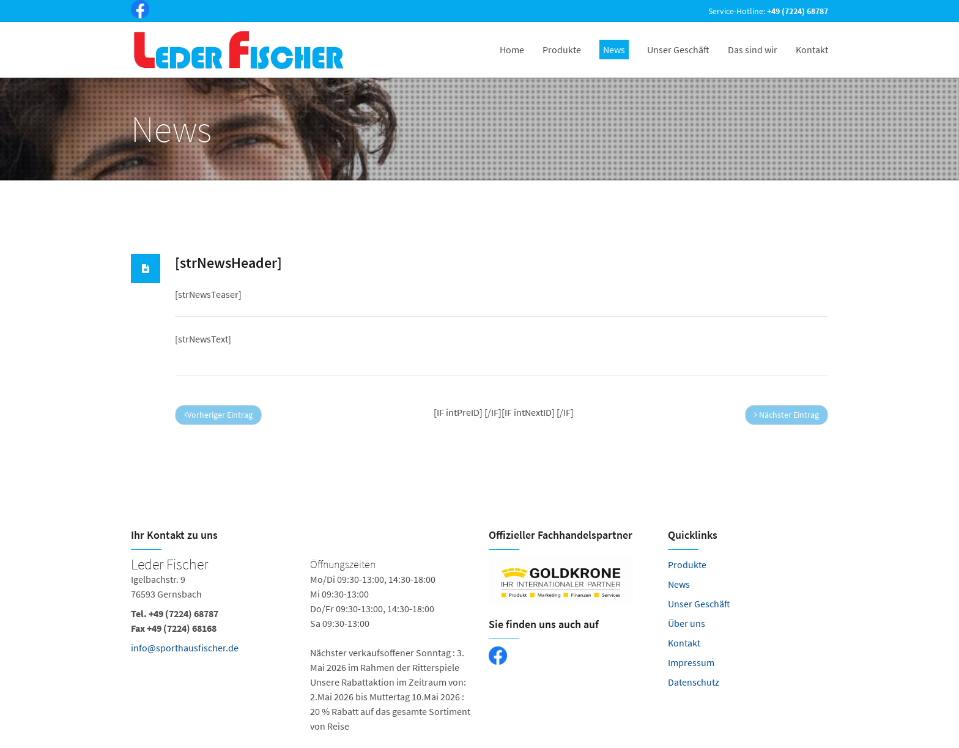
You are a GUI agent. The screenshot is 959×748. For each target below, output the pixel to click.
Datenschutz (693, 682)
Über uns (686, 623)
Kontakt (684, 643)
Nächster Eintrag (786, 414)
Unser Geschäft (699, 604)
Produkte (687, 564)
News (679, 584)
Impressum (691, 662)
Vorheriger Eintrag (218, 414)
